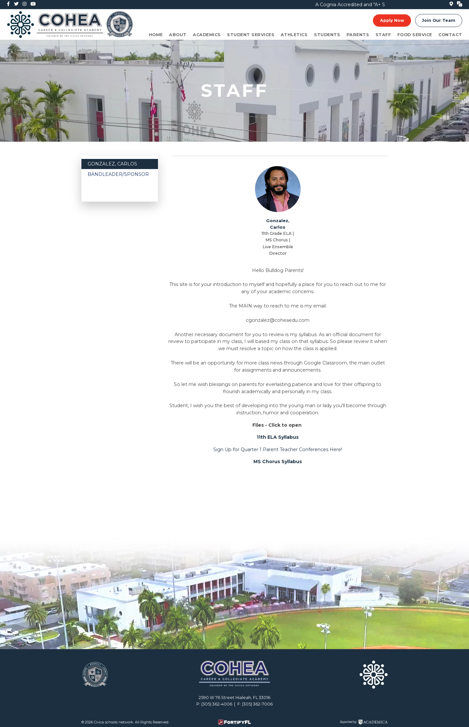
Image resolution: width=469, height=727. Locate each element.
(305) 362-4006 (216, 704)
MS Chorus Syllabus (277, 461)
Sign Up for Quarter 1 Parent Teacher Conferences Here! (277, 449)
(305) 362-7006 (257, 704)
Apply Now (392, 20)
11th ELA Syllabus (278, 437)
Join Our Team (438, 20)
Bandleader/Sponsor (118, 174)
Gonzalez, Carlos (112, 164)
